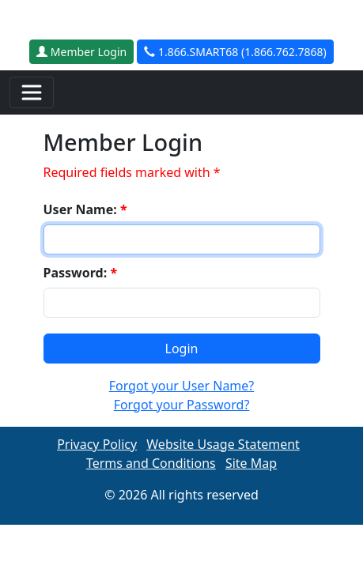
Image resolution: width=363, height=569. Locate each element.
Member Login (81, 51)
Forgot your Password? (182, 404)
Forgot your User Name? (182, 385)
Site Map (251, 463)
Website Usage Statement (223, 444)
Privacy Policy (97, 444)
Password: (80, 272)
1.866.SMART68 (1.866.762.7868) (235, 51)
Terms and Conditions (151, 463)
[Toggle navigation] (31, 92)
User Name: (85, 209)
